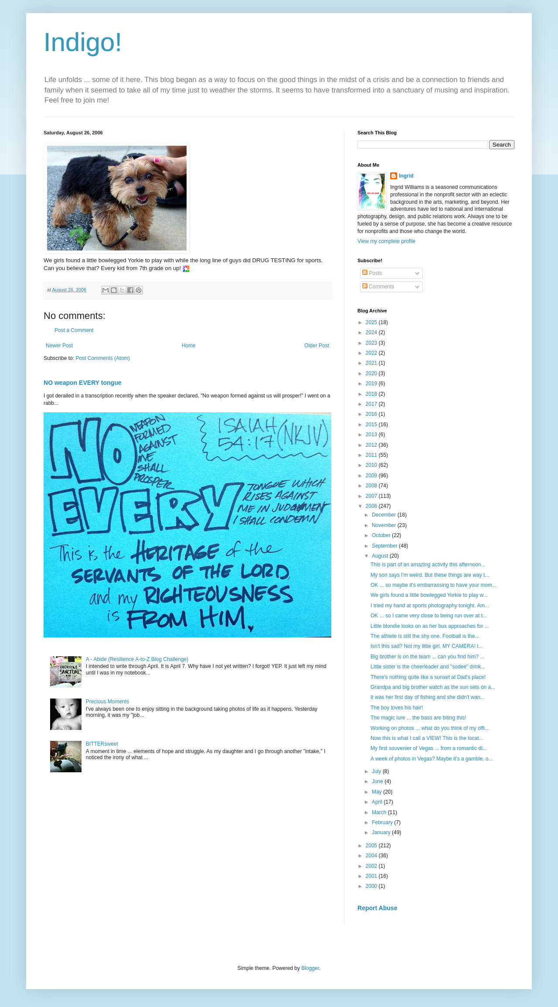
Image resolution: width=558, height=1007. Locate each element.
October (382, 535)
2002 (372, 866)
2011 (372, 455)
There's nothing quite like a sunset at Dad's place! (429, 677)
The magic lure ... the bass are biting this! (419, 718)
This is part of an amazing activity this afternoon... (428, 565)
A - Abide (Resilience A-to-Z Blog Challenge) (137, 659)
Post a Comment (73, 330)
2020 (372, 373)
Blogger (310, 968)
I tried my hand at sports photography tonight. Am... (430, 606)
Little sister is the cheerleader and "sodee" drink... (428, 667)
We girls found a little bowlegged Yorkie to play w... (429, 595)
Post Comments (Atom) (102, 358)
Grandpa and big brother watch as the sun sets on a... (433, 687)
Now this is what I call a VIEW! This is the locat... (427, 738)
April (378, 802)
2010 (372, 465)
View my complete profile (386, 241)
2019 (372, 383)
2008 (372, 486)
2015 (372, 424)
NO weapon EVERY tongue (83, 382)
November (385, 525)
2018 (372, 394)
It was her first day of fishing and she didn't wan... (428, 697)
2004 (372, 856)
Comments (378, 287)
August (381, 556)
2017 (372, 404)
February (383, 822)
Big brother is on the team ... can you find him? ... (427, 657)
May (377, 792)
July (377, 771)
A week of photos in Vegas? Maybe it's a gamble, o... (432, 759)
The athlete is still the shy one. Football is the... (425, 636)
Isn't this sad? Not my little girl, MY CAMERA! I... (427, 646)
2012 (372, 445)
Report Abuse (377, 907)
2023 (372, 343)
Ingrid (406, 176)
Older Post (316, 346)
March (380, 812)
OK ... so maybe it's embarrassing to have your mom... (434, 585)
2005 (372, 846)
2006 (372, 506)
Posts (372, 273)
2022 (372, 353)
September (385, 546)
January (382, 832)
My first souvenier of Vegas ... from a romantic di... (429, 748)
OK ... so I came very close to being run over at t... (429, 616)
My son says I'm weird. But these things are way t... (430, 575)
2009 (372, 476)
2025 (372, 322)
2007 (372, 496)
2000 (372, 886)
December (385, 515)
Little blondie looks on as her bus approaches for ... (430, 626)
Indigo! (83, 42)
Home (189, 346)
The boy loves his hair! (397, 708)
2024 (372, 332)
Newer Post (59, 346)
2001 (372, 876)
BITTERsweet (102, 744)
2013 (372, 435)
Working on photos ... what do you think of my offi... (430, 728)
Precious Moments (107, 702)
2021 (372, 363)
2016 (372, 414)
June (378, 781)
